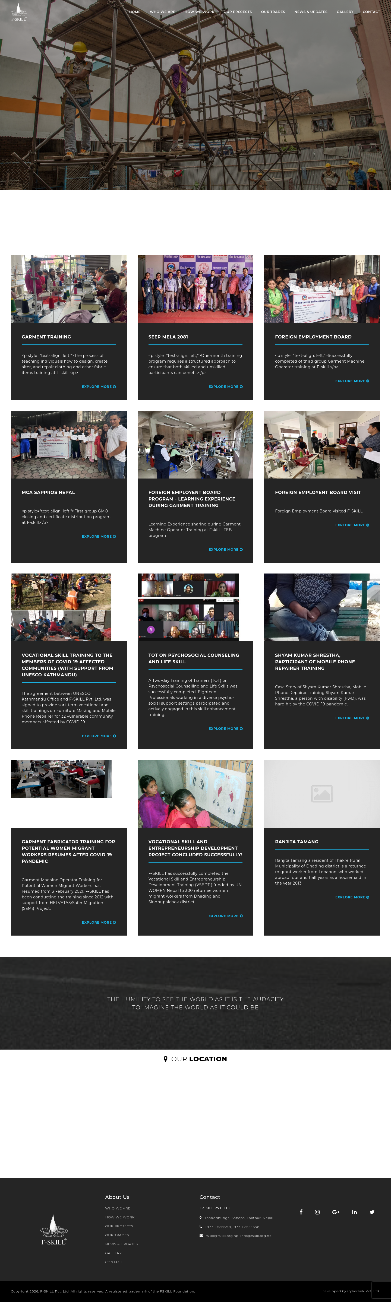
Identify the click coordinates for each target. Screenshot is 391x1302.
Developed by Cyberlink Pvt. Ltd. (351, 1291)
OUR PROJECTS (238, 12)
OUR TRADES (273, 12)
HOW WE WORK (200, 12)
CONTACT (371, 12)
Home (135, 12)
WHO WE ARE (162, 12)
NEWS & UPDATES (310, 12)
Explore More (99, 387)
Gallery (345, 12)
